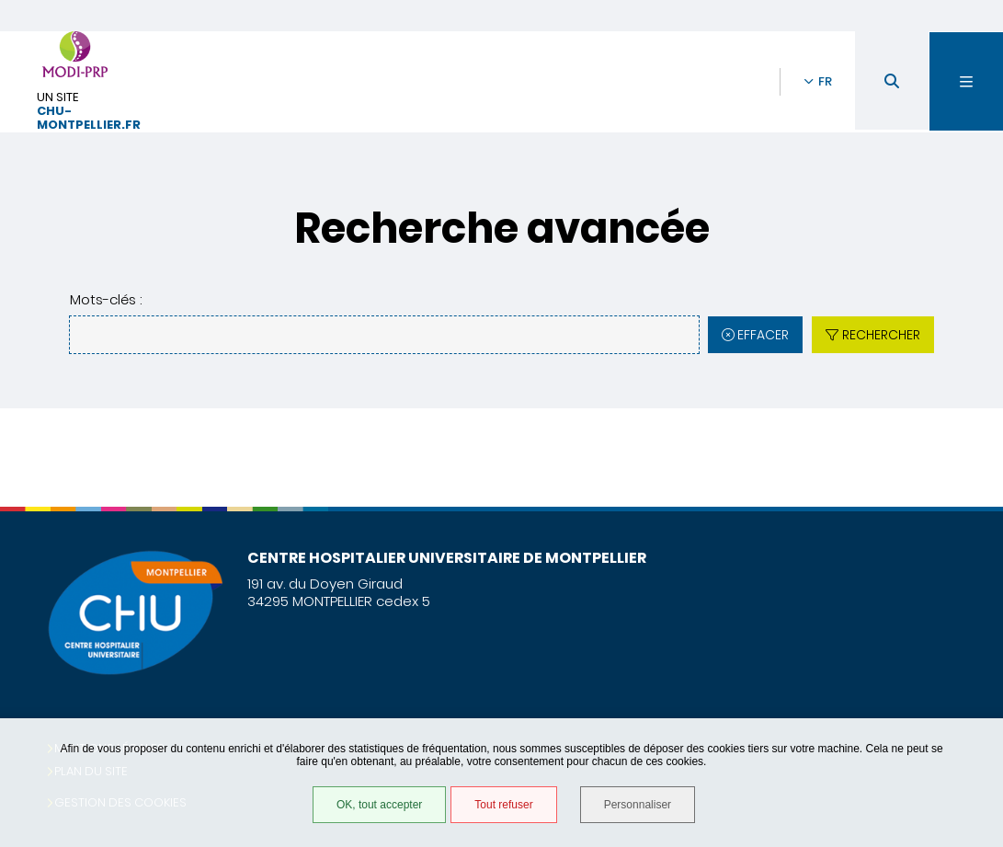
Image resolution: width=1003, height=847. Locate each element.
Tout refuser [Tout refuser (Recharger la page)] (503, 804)
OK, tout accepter (379, 804)
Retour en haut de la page (957, 506)
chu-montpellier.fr (89, 118)
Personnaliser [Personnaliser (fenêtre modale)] (637, 804)
